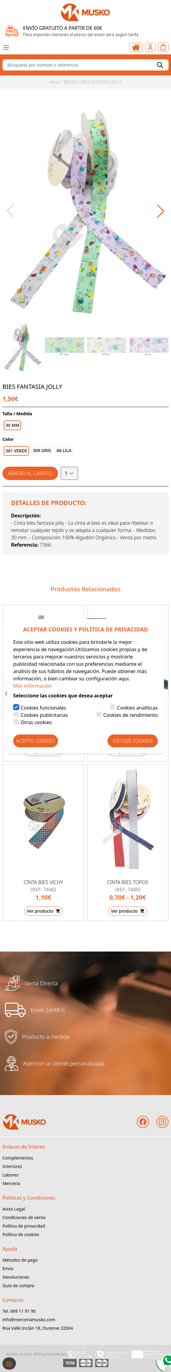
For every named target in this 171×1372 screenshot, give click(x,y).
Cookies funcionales (43, 707)
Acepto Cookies (35, 741)
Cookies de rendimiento (130, 715)
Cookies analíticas (137, 707)
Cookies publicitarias (44, 715)
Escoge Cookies (132, 741)
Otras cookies (36, 722)
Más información (32, 686)
